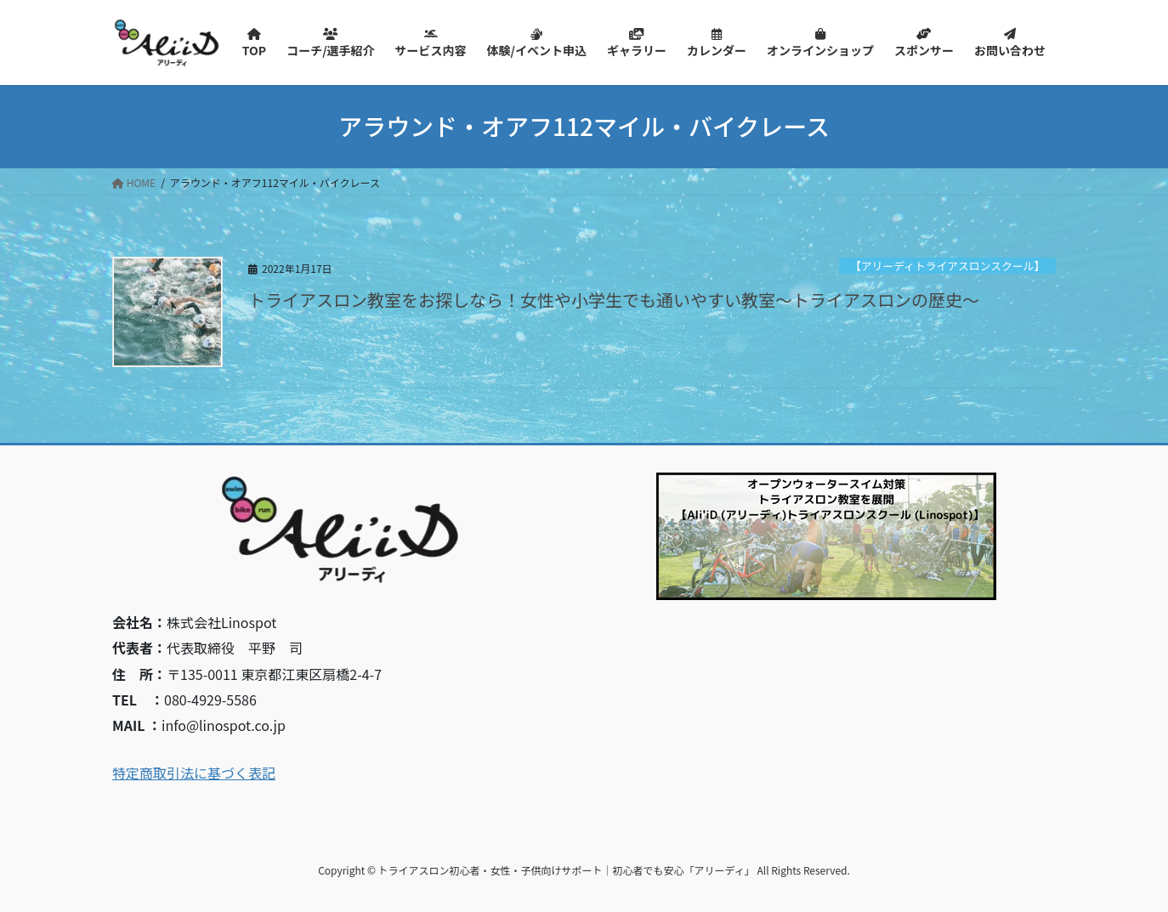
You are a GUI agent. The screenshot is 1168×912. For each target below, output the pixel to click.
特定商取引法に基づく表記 (193, 772)
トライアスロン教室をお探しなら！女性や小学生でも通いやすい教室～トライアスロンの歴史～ (613, 299)
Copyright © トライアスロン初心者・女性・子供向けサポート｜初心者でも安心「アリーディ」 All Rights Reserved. (584, 870)
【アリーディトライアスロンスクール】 (947, 266)
